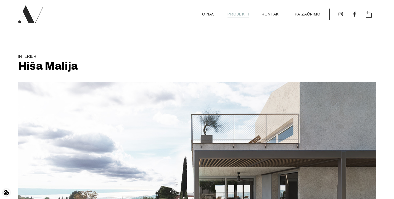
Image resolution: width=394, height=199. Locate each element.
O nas (208, 14)
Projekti (238, 14)
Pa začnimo (308, 14)
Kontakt (272, 14)
